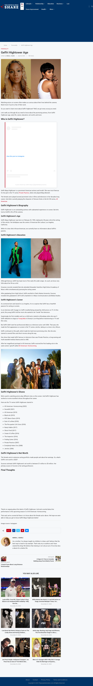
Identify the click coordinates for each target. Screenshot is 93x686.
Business (60, 4)
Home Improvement (32, 9)
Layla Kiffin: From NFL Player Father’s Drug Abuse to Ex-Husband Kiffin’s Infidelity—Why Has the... (15, 601)
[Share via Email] (27, 530)
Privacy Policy (45, 680)
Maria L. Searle (11, 56)
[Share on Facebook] (13, 530)
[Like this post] (9, 530)
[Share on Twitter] (18, 530)
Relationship (39, 4)
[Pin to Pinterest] (22, 530)
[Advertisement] (46, 26)
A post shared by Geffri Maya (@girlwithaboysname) (30, 184)
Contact (35, 680)
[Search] (92, 6)
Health (43, 9)
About (27, 680)
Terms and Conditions (60, 680)
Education (51, 4)
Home (5, 45)
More (51, 9)
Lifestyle (28, 4)
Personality (14, 45)
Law (68, 4)
